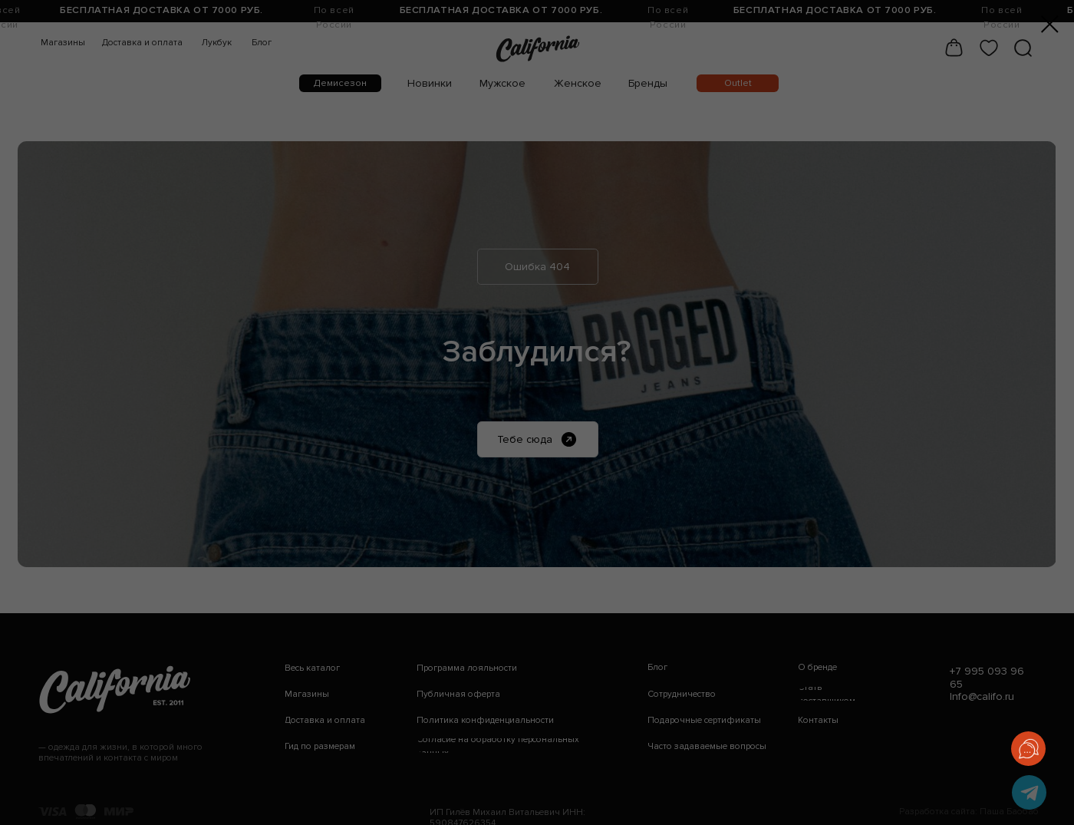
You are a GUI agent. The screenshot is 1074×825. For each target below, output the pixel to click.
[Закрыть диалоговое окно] (1049, 24)
